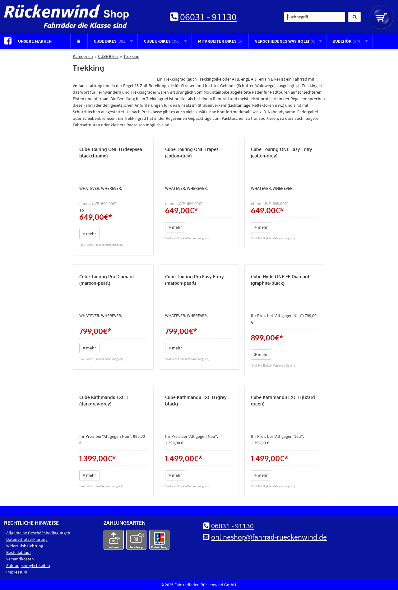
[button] (354, 17)
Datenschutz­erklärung (27, 539)
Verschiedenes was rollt (285, 41)
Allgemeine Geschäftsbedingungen (38, 533)
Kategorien (83, 56)
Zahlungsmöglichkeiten (28, 565)
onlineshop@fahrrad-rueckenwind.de (269, 537)
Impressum (16, 572)
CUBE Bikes (110, 41)
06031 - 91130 (208, 17)
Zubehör (347, 41)
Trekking (131, 56)
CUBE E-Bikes (162, 41)
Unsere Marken (35, 41)
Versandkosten (20, 559)
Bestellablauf (18, 552)
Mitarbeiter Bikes (220, 41)
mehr (89, 233)
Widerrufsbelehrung (24, 546)
